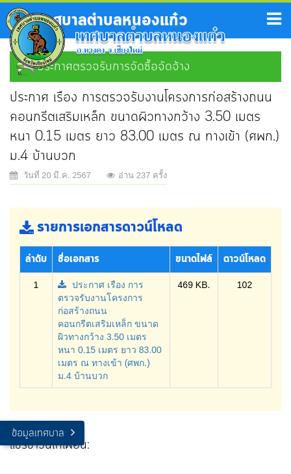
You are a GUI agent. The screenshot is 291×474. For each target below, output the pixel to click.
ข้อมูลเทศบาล (38, 433)
